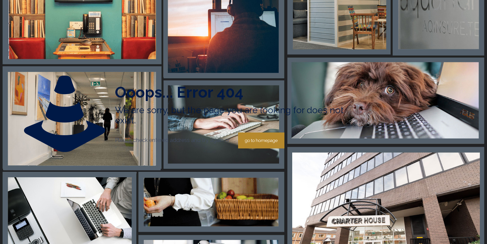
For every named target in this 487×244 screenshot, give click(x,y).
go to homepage (261, 140)
